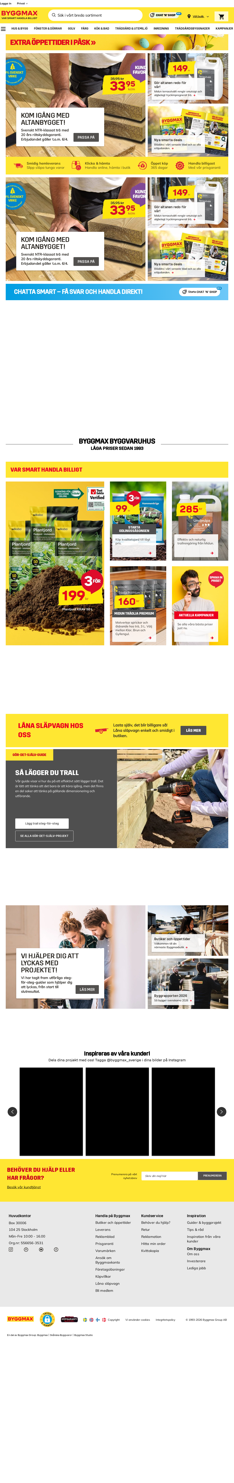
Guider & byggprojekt (204, 1222)
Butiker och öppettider (113, 1222)
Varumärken (105, 1251)
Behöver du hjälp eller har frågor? (41, 1173)
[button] (51, 1112)
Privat (21, 3)
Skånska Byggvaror (61, 1335)
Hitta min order (153, 1243)
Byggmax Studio (83, 1335)
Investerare (196, 1261)
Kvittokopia (150, 1251)
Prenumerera (212, 1175)
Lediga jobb (196, 1268)
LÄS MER (193, 730)
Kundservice (152, 1215)
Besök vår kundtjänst (24, 1187)
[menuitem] (3, 29)
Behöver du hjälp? (155, 1222)
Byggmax (42, 1335)
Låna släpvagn (107, 1283)
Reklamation (151, 1236)
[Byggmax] (19, 15)
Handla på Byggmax (112, 1215)
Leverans (103, 1229)
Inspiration (196, 1215)
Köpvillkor (103, 1276)
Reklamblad (105, 1236)
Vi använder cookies (137, 1319)
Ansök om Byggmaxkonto (107, 1260)
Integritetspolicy (165, 1319)
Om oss (193, 1254)
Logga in (5, 3)
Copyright (114, 1319)
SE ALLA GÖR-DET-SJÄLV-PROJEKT (44, 836)
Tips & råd (195, 1229)
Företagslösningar (110, 1269)
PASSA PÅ (86, 137)
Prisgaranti (104, 1243)
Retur (145, 1229)
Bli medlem (104, 1290)
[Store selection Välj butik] (198, 16)
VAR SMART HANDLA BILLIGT (46, 469)
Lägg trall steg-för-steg (42, 823)
